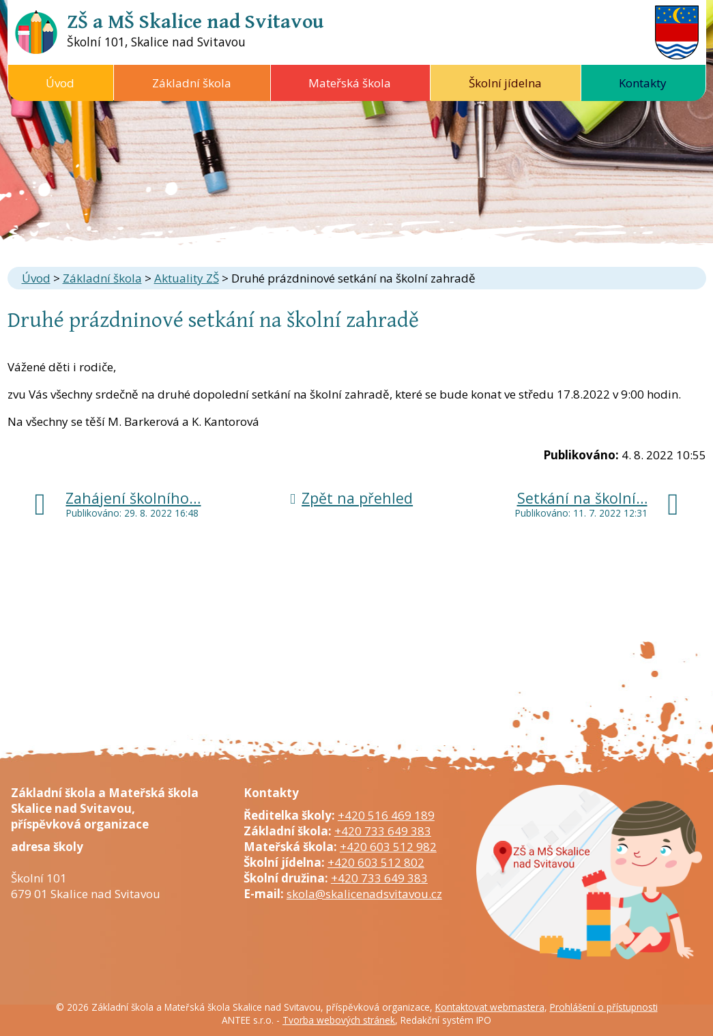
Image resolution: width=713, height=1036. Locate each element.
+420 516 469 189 (386, 815)
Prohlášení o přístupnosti (604, 1007)
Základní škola (191, 83)
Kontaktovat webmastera (489, 1007)
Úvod (60, 83)
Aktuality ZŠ (186, 278)
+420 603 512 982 (388, 846)
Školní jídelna (505, 83)
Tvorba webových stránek (338, 1019)
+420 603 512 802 (376, 862)
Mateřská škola (349, 83)
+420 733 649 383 (382, 831)
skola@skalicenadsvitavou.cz (364, 894)
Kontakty (643, 83)
